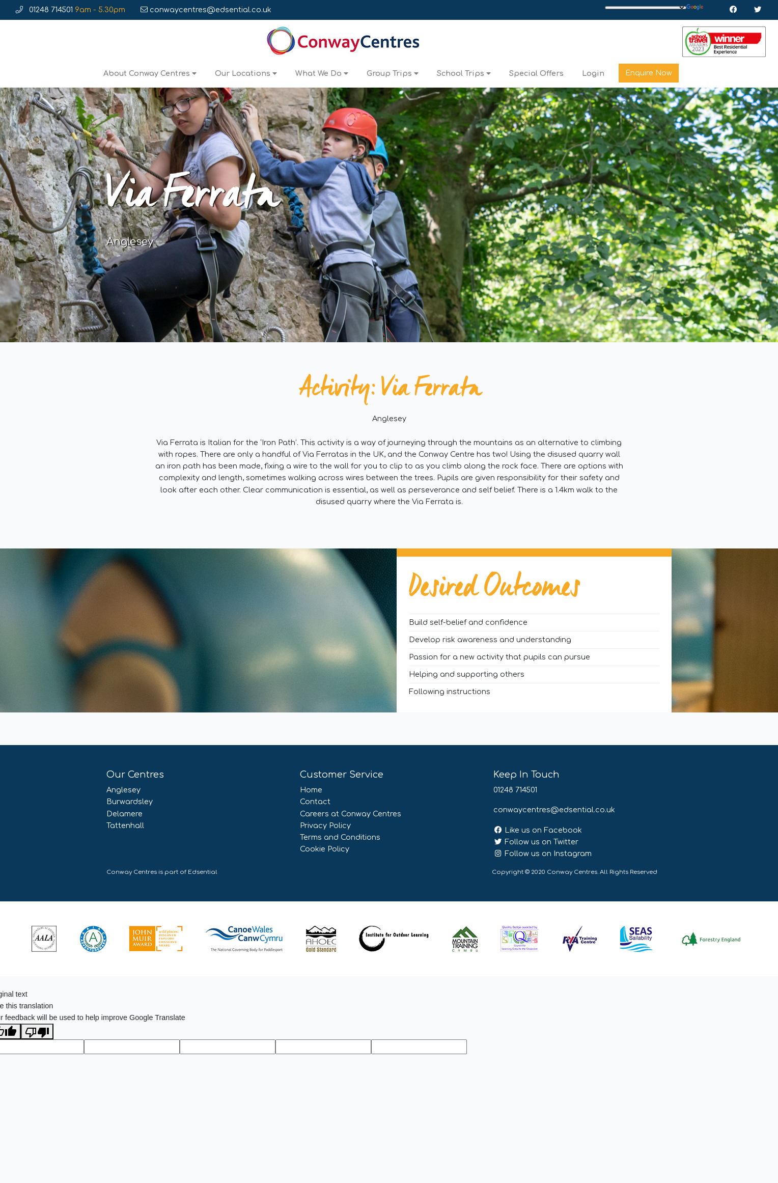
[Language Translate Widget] (645, 7)
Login (593, 73)
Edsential (202, 872)
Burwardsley (129, 801)
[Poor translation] (37, 1031)
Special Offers (536, 73)
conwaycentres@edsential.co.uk (206, 10)
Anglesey (123, 790)
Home (311, 790)
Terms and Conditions (340, 837)
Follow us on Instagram (542, 853)
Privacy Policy (325, 825)
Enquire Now (648, 73)
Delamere (124, 814)
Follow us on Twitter (535, 842)
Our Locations (246, 73)
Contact (315, 801)
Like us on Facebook (537, 830)
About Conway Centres (150, 73)
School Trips (464, 73)
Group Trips (393, 73)
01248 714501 (70, 10)
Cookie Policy (324, 849)
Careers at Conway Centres (350, 814)
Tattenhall (125, 825)
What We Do (321, 73)
